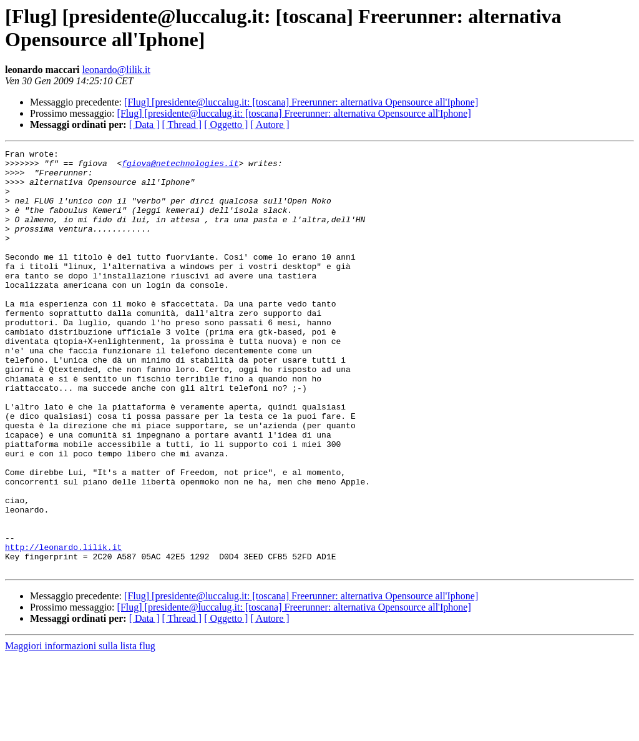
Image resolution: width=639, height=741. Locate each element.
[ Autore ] (269, 124)
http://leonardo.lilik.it (63, 627)
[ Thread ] (182, 124)
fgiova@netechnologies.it (180, 166)
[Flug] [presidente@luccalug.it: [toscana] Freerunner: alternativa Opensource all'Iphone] (301, 102)
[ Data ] (144, 124)
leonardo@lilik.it (116, 69)
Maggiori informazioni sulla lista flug (80, 730)
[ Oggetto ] (226, 124)
